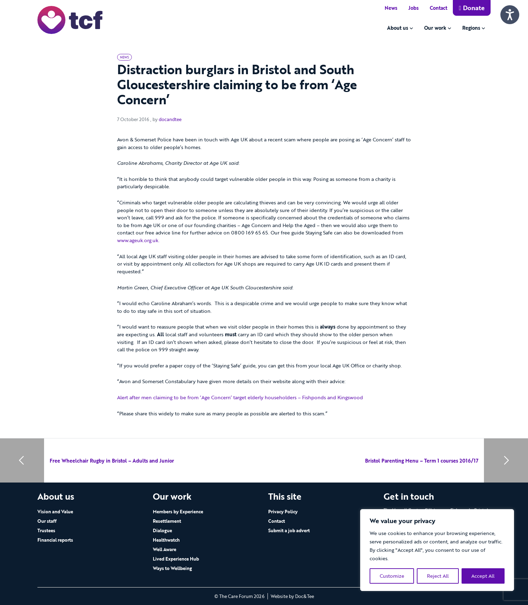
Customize (392, 575)
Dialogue (162, 530)
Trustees (46, 530)
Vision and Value (55, 511)
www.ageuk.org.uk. (138, 240)
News (391, 8)
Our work (435, 27)
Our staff (47, 521)
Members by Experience (178, 511)
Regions (471, 27)
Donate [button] (472, 7)
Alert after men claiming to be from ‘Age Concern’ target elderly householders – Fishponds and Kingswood (240, 397)
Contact (438, 8)
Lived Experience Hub (176, 559)
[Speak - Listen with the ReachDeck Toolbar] (509, 14)
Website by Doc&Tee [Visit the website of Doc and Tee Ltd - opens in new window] (292, 596)
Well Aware (164, 549)
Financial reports (55, 540)
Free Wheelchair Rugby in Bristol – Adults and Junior (112, 461)
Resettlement (167, 521)
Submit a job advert (289, 530)
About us (397, 27)
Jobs (413, 8)
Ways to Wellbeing (172, 568)
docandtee (170, 119)
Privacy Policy (283, 511)
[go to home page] (69, 19)
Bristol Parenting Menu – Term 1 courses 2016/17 (421, 461)
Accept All (482, 575)
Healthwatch (166, 540)
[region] (437, 550)
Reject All (438, 575)
